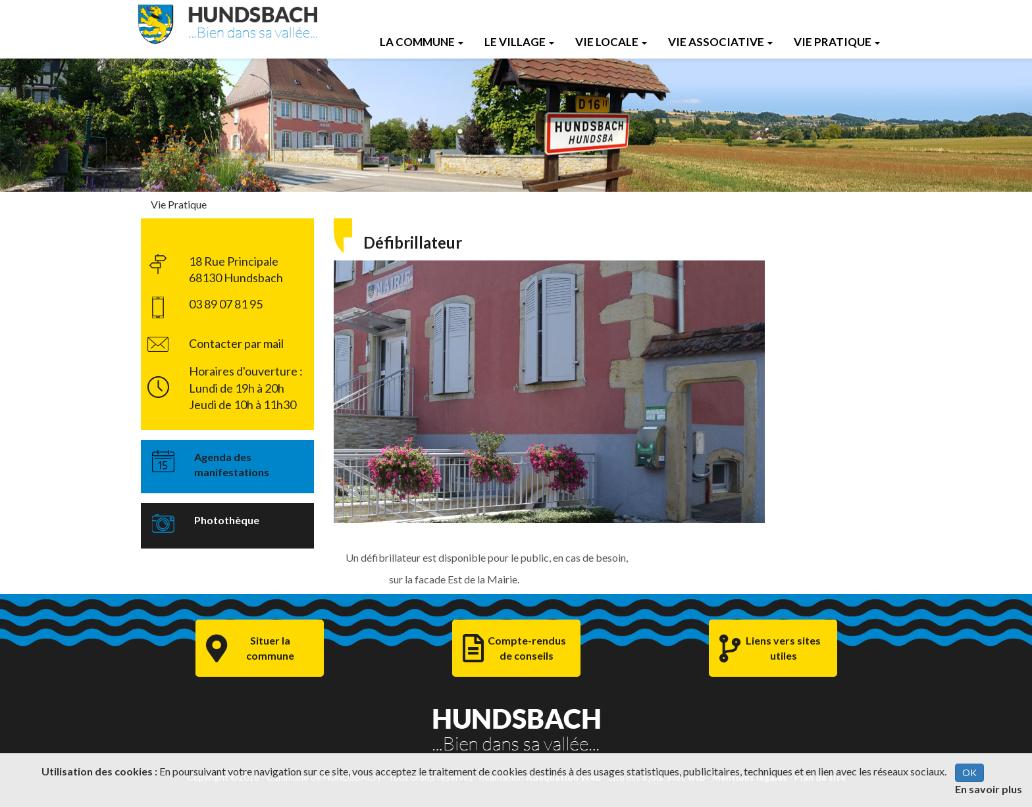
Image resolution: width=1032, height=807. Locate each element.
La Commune (421, 42)
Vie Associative (720, 42)
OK (969, 772)
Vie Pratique (837, 42)
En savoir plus (988, 789)
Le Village (519, 42)
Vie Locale (611, 42)
